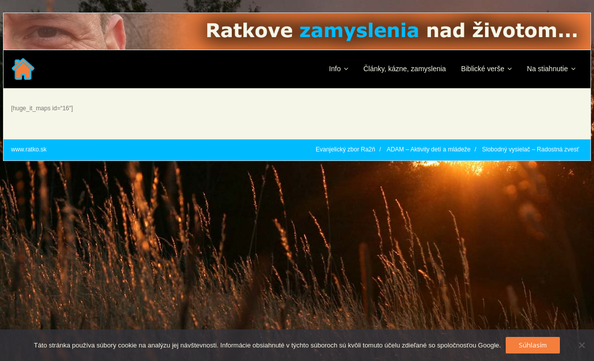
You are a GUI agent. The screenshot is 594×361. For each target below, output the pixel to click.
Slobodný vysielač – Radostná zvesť (530, 149)
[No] (581, 345)
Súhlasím (533, 344)
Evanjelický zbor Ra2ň (345, 149)
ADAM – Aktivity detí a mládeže (429, 149)
